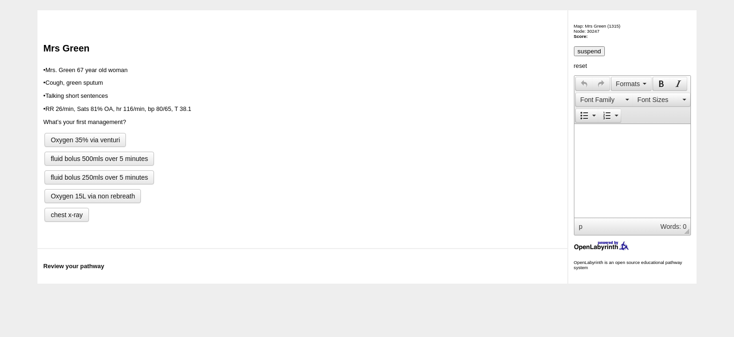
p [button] (581, 226)
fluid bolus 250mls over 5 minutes (99, 177)
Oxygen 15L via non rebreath (93, 196)
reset (580, 65)
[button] (584, 84)
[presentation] (584, 83)
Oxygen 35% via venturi (85, 140)
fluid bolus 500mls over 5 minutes (99, 158)
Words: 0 (674, 226)
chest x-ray (66, 215)
